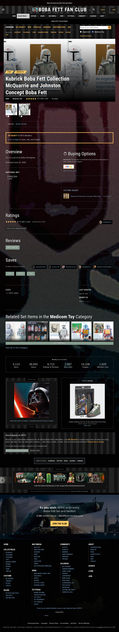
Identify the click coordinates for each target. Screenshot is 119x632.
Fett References (39, 599)
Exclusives (37, 576)
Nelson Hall (66, 587)
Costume (34, 16)
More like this (107, 196)
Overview (10, 27)
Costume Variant (70, 190)
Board (43, 16)
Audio (36, 554)
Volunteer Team (95, 547)
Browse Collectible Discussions (17, 450)
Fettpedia (72, 16)
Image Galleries (39, 549)
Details (8, 583)
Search (91, 566)
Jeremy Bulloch (67, 592)
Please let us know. (95, 442)
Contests (65, 549)
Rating (61, 32)
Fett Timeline (38, 602)
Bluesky (72, 461)
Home (14, 16)
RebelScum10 (69, 266)
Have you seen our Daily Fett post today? (59, 3)
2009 (7, 99)
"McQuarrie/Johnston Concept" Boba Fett (81, 196)
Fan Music (37, 552)
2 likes (31, 274)
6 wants (20, 274)
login (17, 140)
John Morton (66, 576)
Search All (86, 32)
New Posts (9, 595)
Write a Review (12, 247)
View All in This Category (17, 348)
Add (69, 27)
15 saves (55, 99)
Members (65, 552)
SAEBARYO (105, 222)
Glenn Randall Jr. (68, 583)
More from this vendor (70, 171)
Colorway (26, 32)
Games (36, 563)
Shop (92, 559)
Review (68, 32)
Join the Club (59, 523)
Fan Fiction (37, 561)
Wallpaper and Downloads (42, 566)
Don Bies (65, 573)
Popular (37, 27)
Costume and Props (68, 590)
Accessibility (64, 623)
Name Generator (67, 554)
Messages (65, 556)
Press (92, 552)
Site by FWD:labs (84, 623)
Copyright (44, 623)
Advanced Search (86, 36)
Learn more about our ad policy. (79, 491)
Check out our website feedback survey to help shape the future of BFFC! (59, 608)
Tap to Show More (59, 343)
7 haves (9, 274)
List (7, 35)
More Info (87, 425)
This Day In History (40, 595)
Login (103, 10)
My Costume (9, 578)
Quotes (36, 604)
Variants (8, 581)
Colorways (9, 557)
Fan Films (37, 556)
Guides (36, 578)
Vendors (47, 27)
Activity (64, 547)
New (29, 27)
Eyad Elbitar (66, 585)
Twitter (59, 461)
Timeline (53, 32)
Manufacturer (43, 32)
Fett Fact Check (39, 583)
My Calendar (66, 566)
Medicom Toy (99, 32)
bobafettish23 (39, 266)
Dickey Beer (66, 580)
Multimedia (53, 16)
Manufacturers (11, 562)
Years (7, 569)
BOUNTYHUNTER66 (102, 266)
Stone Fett (54, 266)
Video (35, 559)
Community (83, 16)
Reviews (8, 566)
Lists (7, 559)
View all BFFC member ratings (16, 228)
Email (66, 461)
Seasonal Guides (39, 585)
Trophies (65, 559)
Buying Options (21, 124)
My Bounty (20, 27)
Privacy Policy (53, 623)
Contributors (59, 27)
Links (92, 556)
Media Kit (93, 549)
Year (34, 32)
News (63, 16)
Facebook (51, 461)
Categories (9, 555)
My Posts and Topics (12, 593)
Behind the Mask (39, 592)
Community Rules (33, 623)
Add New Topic (35, 450)
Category (17, 32)
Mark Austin (66, 578)
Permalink (86, 301)
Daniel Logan (66, 571)
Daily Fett (37, 547)
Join (113, 10)
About (103, 16)
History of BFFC (95, 554)
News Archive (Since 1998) (42, 573)
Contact (93, 561)
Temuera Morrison (68, 569)
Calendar (94, 16)
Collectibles (23, 16)
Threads (80, 461)
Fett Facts (37, 597)
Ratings (8, 564)
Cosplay (8, 585)
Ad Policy (31, 426)
